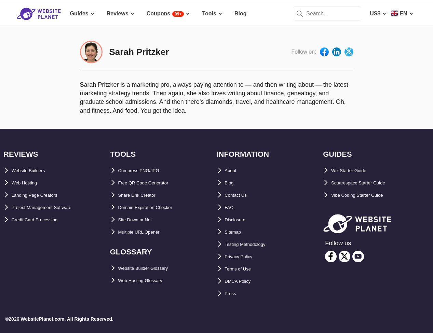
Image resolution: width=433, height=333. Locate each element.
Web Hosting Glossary (147, 280)
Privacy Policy (243, 257)
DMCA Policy (242, 281)
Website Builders (34, 171)
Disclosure (239, 220)
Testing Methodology (252, 244)
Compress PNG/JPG (144, 171)
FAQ (230, 207)
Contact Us (239, 195)
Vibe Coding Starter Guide (365, 195)
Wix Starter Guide (354, 171)
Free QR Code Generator (150, 183)
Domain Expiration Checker (154, 207)
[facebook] (331, 256)
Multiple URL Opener (145, 232)
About (233, 171)
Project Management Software (51, 207)
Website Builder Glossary (151, 268)
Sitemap (235, 232)
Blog (231, 183)
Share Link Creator (142, 195)
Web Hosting (28, 183)
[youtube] (358, 256)
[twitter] (344, 256)
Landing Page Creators (41, 195)
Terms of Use (242, 269)
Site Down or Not (140, 220)
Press (232, 293)
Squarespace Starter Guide (366, 183)
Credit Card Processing (42, 220)
